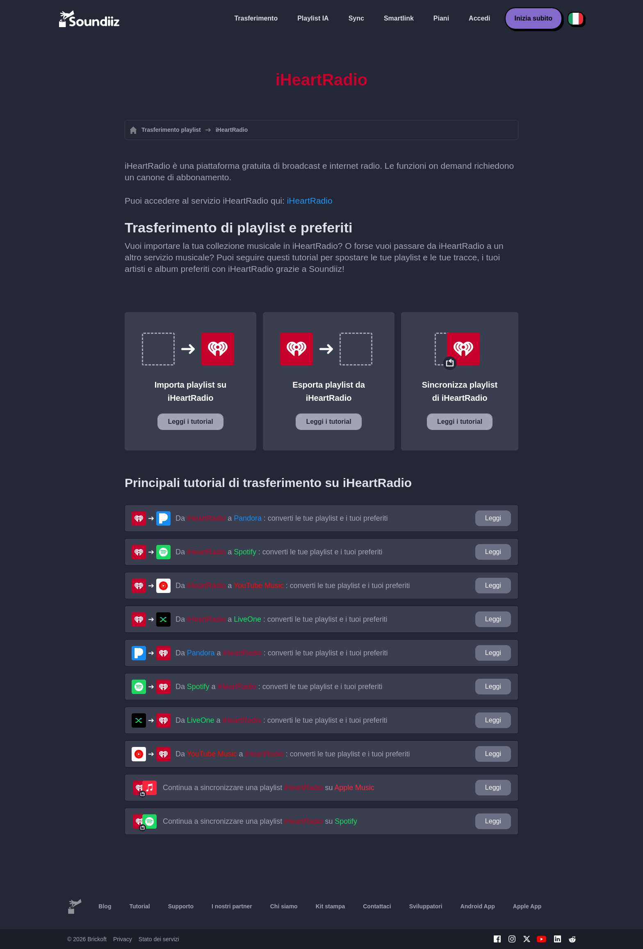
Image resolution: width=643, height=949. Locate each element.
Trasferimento (256, 18)
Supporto (181, 906)
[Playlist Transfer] (90, 18)
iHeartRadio (310, 200)
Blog (104, 906)
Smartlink (399, 18)
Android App (478, 906)
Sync (356, 18)
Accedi (479, 18)
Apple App (527, 906)
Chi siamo (284, 906)
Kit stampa (330, 906)
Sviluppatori (425, 906)
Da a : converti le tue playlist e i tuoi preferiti (282, 518)
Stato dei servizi (159, 939)
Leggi (493, 518)
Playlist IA (312, 18)
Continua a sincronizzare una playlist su (268, 788)
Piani (441, 18)
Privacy (122, 939)
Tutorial (139, 906)
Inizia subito (533, 18)
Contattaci (377, 906)
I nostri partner (232, 906)
